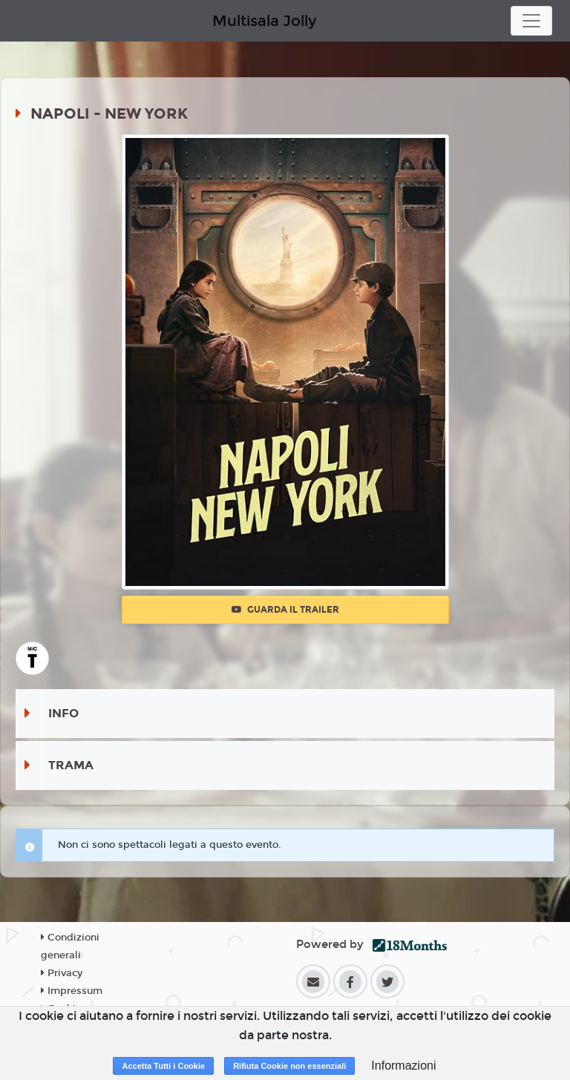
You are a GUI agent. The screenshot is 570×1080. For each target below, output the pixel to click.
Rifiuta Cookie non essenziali (289, 1065)
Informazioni (403, 1065)
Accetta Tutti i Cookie (163, 1065)
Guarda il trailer (285, 610)
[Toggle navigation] (531, 21)
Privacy (61, 973)
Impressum (71, 991)
